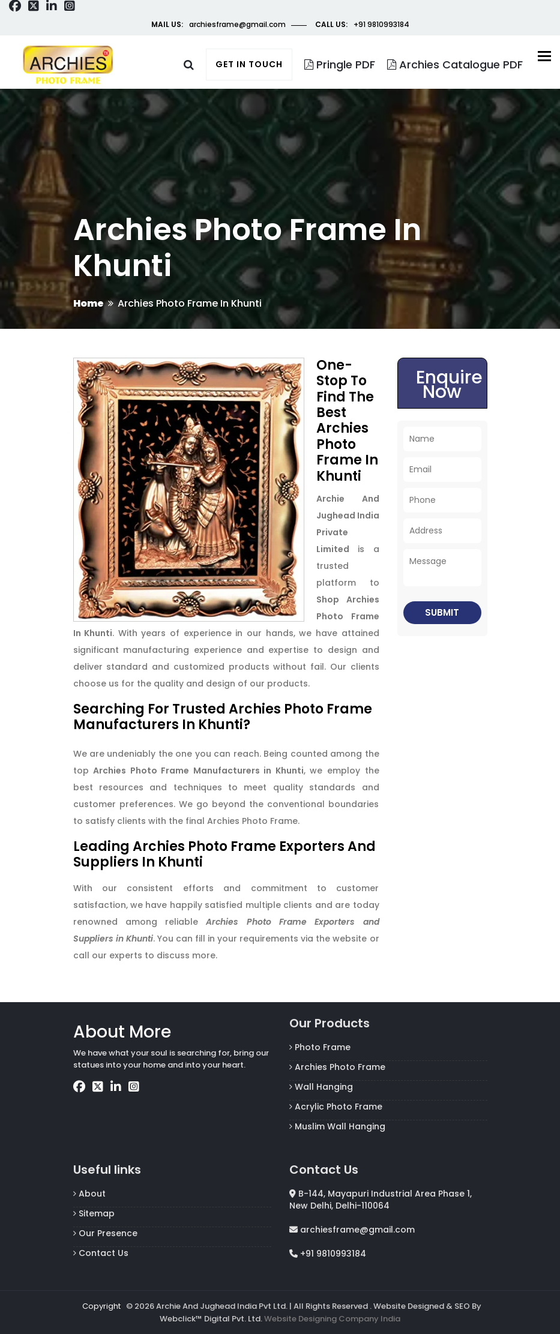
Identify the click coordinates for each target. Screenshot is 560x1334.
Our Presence (105, 1233)
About (89, 1194)
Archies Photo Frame (337, 1067)
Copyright (101, 1306)
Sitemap (94, 1213)
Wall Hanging (321, 1087)
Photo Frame (320, 1047)
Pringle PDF (339, 64)
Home (88, 303)
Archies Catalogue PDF (455, 64)
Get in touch (249, 64)
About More (122, 1032)
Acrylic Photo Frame (335, 1107)
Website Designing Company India (332, 1318)
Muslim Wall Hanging (337, 1126)
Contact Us (100, 1253)
